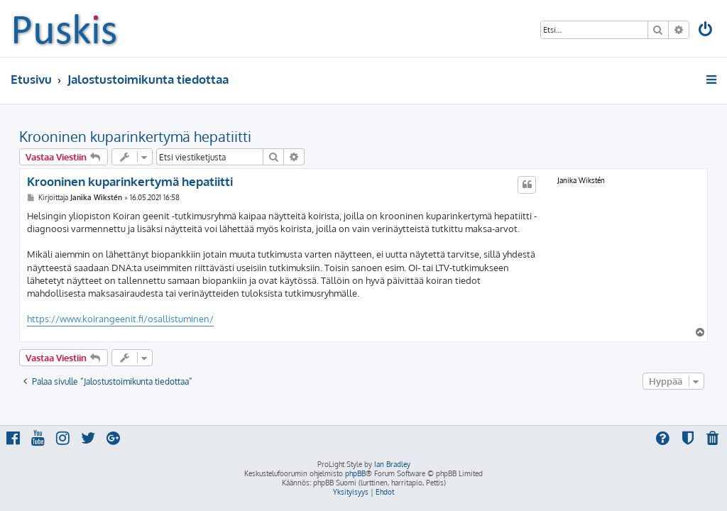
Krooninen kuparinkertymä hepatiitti (135, 136)
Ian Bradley (392, 464)
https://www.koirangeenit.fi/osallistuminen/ (120, 318)
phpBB (355, 473)
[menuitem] (706, 30)
